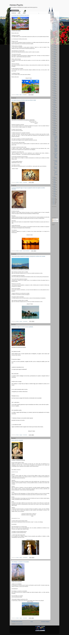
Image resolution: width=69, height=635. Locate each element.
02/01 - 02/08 (54, 187)
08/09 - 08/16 (54, 84)
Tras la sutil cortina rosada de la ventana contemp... (55, 156)
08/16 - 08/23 (54, 82)
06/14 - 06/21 (54, 102)
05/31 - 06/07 (54, 107)
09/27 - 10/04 (54, 68)
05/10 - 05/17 (54, 114)
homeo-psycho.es (15, 10)
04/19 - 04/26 (54, 121)
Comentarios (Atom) (19, 623)
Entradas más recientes (17, 621)
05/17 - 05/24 (54, 111)
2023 (54, 29)
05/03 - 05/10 (54, 116)
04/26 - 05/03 (54, 118)
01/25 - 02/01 (54, 189)
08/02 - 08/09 (54, 86)
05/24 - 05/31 (54, 109)
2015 (54, 36)
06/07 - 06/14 (54, 104)
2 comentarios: (25, 557)
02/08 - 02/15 (54, 184)
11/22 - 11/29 (54, 49)
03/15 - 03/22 (54, 132)
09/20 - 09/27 (54, 70)
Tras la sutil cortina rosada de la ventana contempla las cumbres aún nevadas (28, 256)
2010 (54, 203)
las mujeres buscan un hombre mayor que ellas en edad (24, 100)
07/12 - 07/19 (54, 93)
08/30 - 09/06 (54, 77)
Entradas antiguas (45, 621)
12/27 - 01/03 (54, 38)
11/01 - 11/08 (54, 56)
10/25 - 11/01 (54, 59)
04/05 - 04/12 (54, 125)
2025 (54, 26)
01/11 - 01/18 (54, 193)
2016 (54, 34)
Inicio (32, 621)
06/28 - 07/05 (54, 98)
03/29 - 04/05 (54, 127)
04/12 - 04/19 (54, 123)
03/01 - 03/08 (54, 177)
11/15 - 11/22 (54, 52)
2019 (54, 30)
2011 (54, 202)
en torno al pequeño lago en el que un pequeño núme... (55, 150)
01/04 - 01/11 (54, 196)
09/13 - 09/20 (54, 72)
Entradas (54, 219)
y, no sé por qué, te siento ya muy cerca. (20, 15)
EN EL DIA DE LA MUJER (17, 440)
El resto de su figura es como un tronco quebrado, (22, 326)
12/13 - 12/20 (54, 42)
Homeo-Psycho (16, 5)
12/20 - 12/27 (54, 40)
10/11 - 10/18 (54, 63)
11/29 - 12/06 (54, 47)
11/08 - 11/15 (54, 54)
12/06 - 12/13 (54, 45)
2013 (54, 199)
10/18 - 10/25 (54, 61)
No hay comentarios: (26, 250)
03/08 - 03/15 (54, 134)
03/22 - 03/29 (54, 130)
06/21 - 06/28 (54, 100)
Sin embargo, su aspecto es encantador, (20, 561)
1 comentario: (24, 94)
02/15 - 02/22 (54, 182)
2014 (54, 198)
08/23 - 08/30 (54, 79)
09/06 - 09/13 (54, 75)
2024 (54, 27)
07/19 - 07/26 (54, 91)
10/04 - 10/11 (54, 65)
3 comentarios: (25, 321)
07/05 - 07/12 (54, 95)
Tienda (53, 14)
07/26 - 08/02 (54, 88)
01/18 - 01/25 (54, 191)
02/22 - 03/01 (54, 180)
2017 (54, 33)
